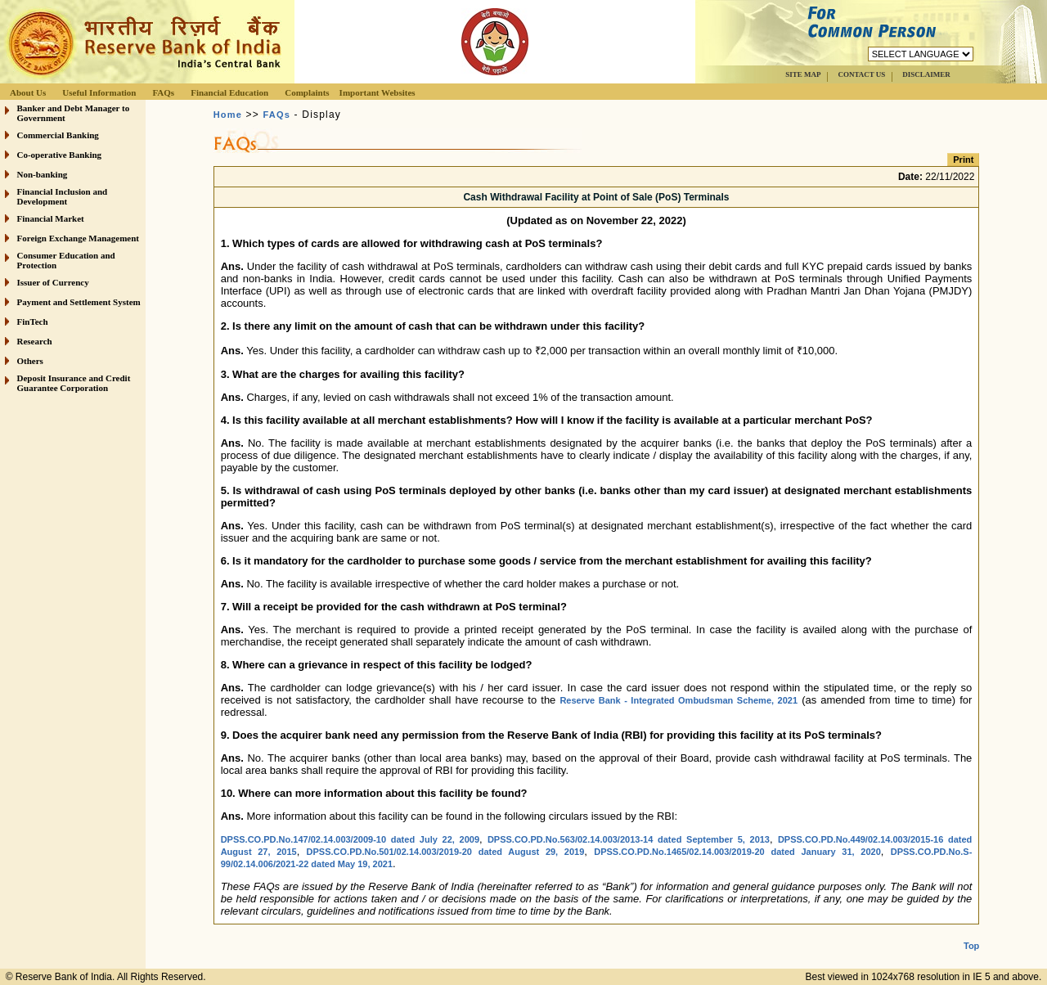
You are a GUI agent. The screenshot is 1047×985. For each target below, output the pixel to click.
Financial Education (229, 92)
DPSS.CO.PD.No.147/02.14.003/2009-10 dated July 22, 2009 (350, 839)
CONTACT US (861, 74)
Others (30, 361)
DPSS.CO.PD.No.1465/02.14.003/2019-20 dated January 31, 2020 (737, 852)
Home (227, 114)
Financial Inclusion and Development (62, 196)
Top (971, 933)
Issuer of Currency (53, 282)
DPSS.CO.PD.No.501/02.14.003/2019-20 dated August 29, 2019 (446, 852)
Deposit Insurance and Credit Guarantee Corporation (74, 383)
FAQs (163, 92)
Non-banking (42, 174)
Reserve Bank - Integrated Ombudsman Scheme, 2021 (678, 700)
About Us (28, 92)
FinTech (32, 321)
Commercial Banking (58, 135)
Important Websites (377, 92)
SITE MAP (802, 74)
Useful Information (99, 92)
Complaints (307, 92)
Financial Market (50, 218)
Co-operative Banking (59, 155)
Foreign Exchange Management (78, 238)
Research (34, 341)
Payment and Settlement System (79, 302)
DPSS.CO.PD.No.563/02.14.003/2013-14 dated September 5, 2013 (629, 839)
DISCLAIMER (926, 74)
